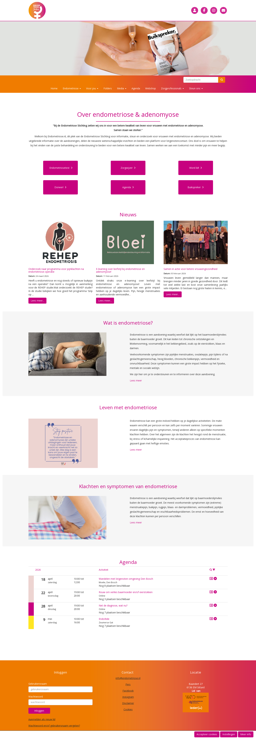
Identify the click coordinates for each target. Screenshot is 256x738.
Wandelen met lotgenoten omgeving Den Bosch (126, 578)
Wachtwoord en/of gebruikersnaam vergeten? (54, 725)
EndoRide (104, 619)
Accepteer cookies (207, 734)
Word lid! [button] (195, 167)
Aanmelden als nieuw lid (41, 719)
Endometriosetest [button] (60, 167)
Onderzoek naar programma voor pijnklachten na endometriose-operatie (56, 270)
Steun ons (196, 88)
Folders (107, 88)
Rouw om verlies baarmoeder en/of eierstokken (126, 592)
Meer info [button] (245, 734)
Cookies (128, 709)
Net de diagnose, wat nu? (113, 605)
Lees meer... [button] (37, 300)
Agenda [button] (128, 187)
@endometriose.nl (128, 678)
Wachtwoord (35, 696)
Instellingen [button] (228, 734)
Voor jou (92, 88)
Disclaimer (128, 703)
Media (121, 88)
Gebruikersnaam (37, 683)
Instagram (128, 697)
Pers (128, 684)
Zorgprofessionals (172, 88)
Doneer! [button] (60, 187)
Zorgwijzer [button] (128, 167)
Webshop (150, 88)
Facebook (128, 690)
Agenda (136, 88)
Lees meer (136, 380)
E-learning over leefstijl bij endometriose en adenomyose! (120, 270)
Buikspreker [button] (196, 187)
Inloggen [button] (39, 710)
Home (54, 88)
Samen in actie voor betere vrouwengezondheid (190, 269)
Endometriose (72, 88)
